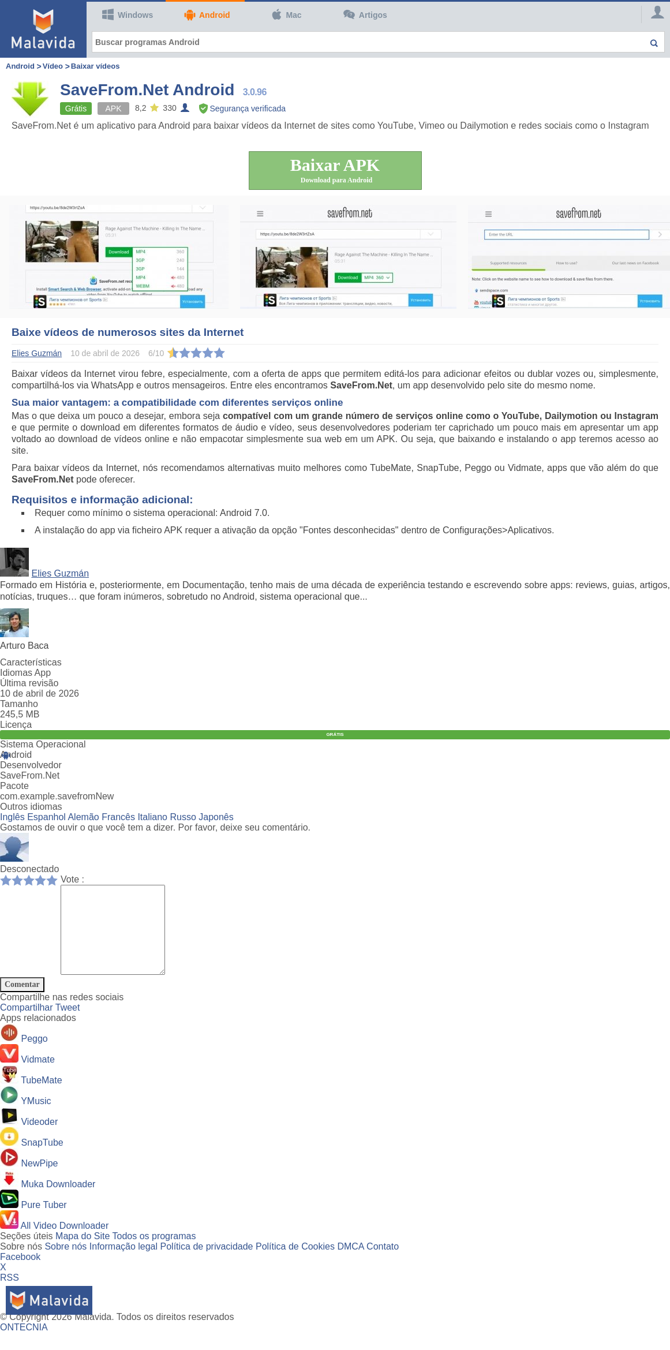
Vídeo (53, 66)
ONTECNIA (24, 1344)
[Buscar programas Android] (378, 42)
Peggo (34, 1056)
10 (55, 879)
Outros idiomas (31, 807)
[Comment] (119, 938)
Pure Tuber (43, 1222)
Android (207, 15)
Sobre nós (65, 1264)
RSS (9, 1295)
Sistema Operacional (43, 744)
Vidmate (37, 1077)
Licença (16, 725)
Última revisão (29, 683)
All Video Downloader (65, 1243)
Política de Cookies (295, 1264)
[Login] (652, 14)
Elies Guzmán (60, 573)
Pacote (14, 786)
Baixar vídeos (95, 66)
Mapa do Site (82, 1253)
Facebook (20, 1274)
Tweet (67, 1025)
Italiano (152, 817)
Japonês (216, 817)
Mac (286, 14)
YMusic (36, 1118)
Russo (183, 817)
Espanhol (46, 817)
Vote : (72, 879)
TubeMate (41, 1097)
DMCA (350, 1264)
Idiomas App (25, 673)
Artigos (365, 14)
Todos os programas (154, 1253)
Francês (118, 817)
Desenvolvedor (31, 765)
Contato (382, 1264)
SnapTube (42, 1160)
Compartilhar (27, 1025)
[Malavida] (43, 29)
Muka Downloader (58, 1201)
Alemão (83, 817)
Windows (127, 14)
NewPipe (39, 1181)
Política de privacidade (206, 1264)
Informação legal (123, 1264)
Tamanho (19, 704)
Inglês (12, 817)
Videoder (39, 1139)
